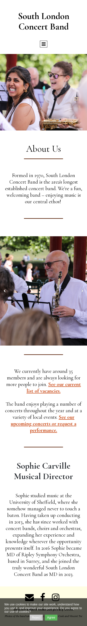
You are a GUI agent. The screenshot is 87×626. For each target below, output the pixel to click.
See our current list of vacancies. (54, 387)
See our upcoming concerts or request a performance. (43, 423)
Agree (51, 617)
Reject (36, 617)
